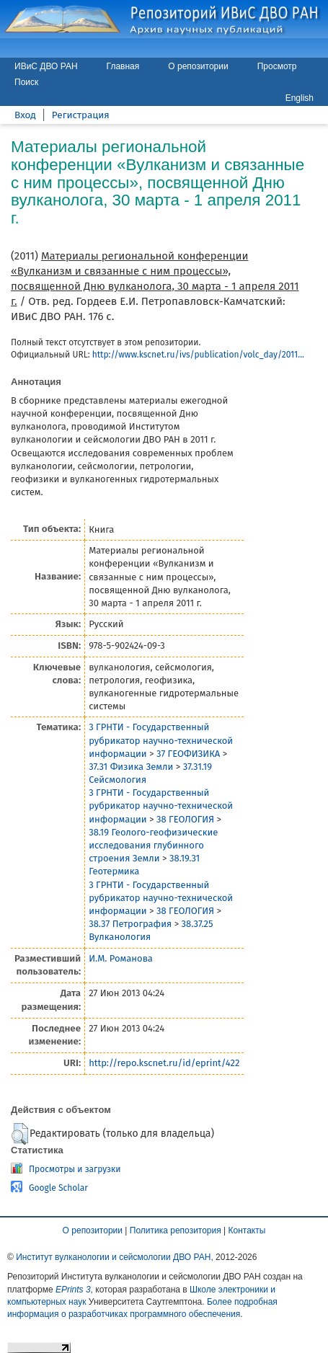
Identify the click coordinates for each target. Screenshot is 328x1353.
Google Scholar (58, 1188)
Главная (123, 66)
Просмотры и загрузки (75, 1169)
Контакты (247, 1230)
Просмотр (277, 66)
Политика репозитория (175, 1230)
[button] (20, 1134)
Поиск (26, 82)
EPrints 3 (73, 1290)
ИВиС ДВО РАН (46, 66)
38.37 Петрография (130, 923)
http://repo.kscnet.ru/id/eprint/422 (164, 1062)
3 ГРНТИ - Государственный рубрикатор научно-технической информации (161, 740)
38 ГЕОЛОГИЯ (185, 819)
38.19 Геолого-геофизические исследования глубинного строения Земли (153, 845)
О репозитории (198, 66)
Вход (25, 115)
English (299, 98)
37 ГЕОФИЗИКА (188, 753)
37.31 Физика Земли (131, 766)
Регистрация (81, 115)
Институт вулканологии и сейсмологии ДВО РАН (113, 1257)
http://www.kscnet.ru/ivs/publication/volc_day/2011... (198, 355)
